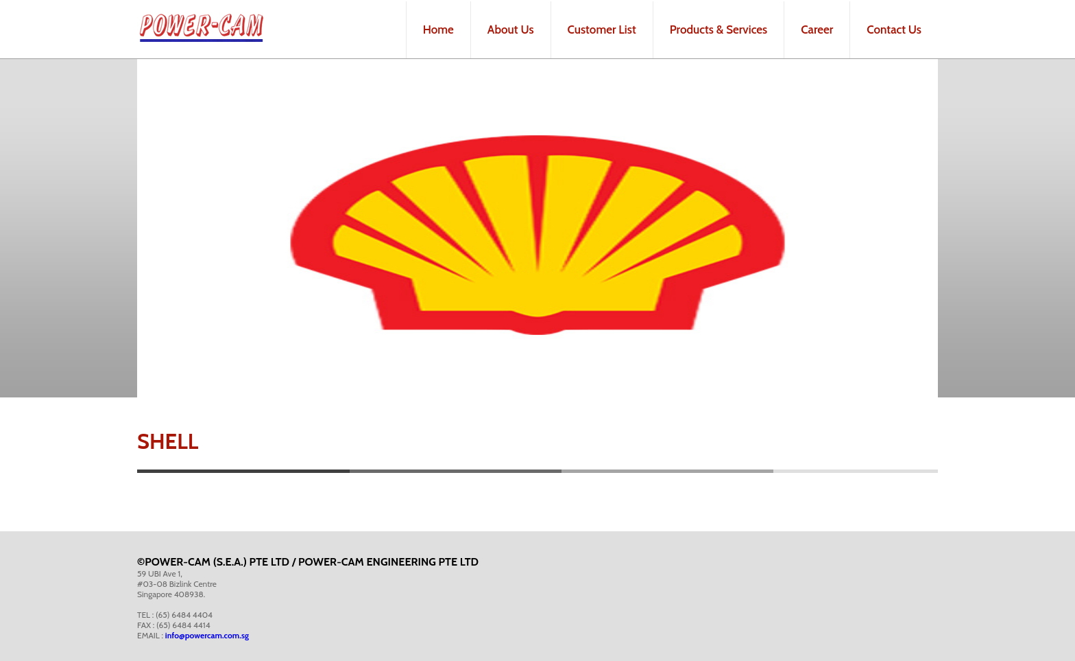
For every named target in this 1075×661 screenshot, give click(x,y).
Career (817, 29)
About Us (510, 29)
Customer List (602, 29)
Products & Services (718, 29)
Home (438, 29)
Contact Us (894, 29)
